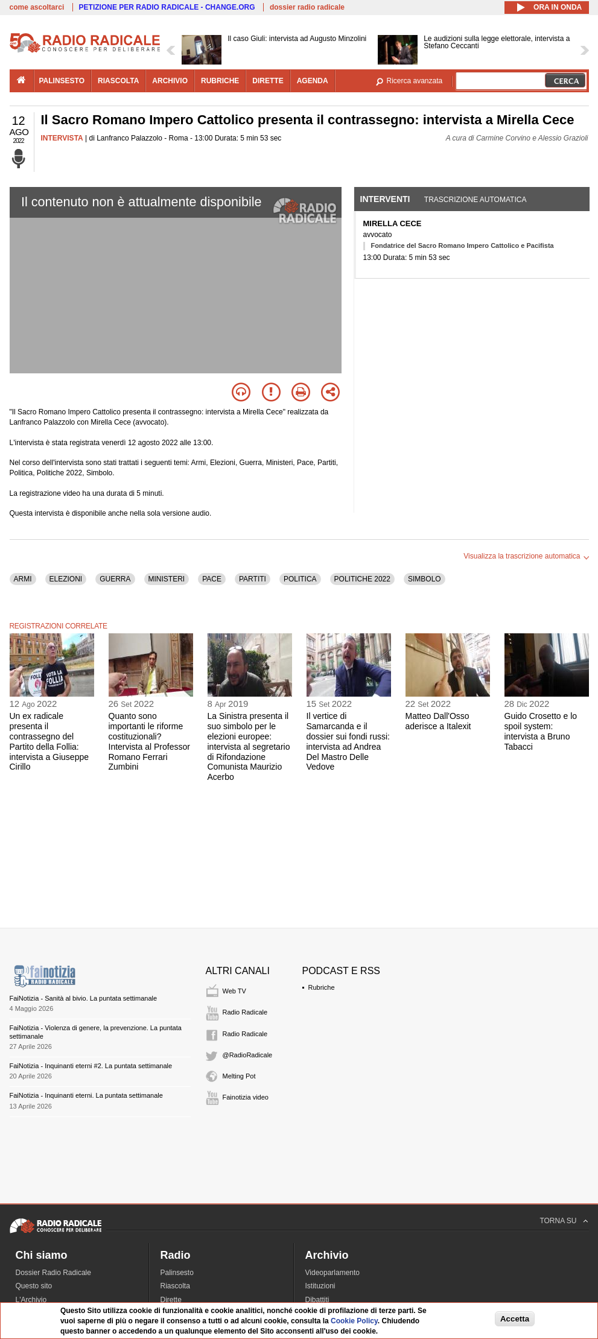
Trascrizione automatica (475, 199)
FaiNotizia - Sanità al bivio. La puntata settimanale (83, 998)
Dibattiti (317, 1300)
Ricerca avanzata (415, 81)
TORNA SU (557, 1221)
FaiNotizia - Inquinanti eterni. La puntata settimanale (86, 1095)
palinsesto (62, 81)
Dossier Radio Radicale (53, 1272)
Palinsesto (177, 1272)
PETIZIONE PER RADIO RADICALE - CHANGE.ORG (167, 7)
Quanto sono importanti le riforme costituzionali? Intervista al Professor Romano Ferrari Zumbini (149, 741)
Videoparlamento (332, 1272)
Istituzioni (320, 1286)
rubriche (220, 81)
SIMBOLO (424, 579)
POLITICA (300, 579)
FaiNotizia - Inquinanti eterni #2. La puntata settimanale (91, 1065)
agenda (312, 81)
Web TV (234, 991)
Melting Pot (239, 1076)
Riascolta (175, 1286)
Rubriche (321, 987)
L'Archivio (31, 1300)
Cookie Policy (354, 1321)
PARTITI (252, 579)
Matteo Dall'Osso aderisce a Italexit (438, 721)
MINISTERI (166, 579)
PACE (211, 579)
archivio (170, 81)
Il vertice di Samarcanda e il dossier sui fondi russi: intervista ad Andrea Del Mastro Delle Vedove (348, 741)
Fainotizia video (246, 1097)
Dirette (171, 1300)
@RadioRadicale (248, 1055)
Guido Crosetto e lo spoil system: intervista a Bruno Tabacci (540, 731)
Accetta (514, 1318)
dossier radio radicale (307, 7)
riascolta (118, 81)
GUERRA (115, 579)
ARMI (23, 579)
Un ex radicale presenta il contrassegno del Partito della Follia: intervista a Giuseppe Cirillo (49, 741)
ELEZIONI (66, 579)
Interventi (385, 199)
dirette (267, 81)
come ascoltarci (37, 7)
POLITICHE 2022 (362, 579)
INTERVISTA (62, 138)
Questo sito (34, 1286)
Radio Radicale (245, 1012)
